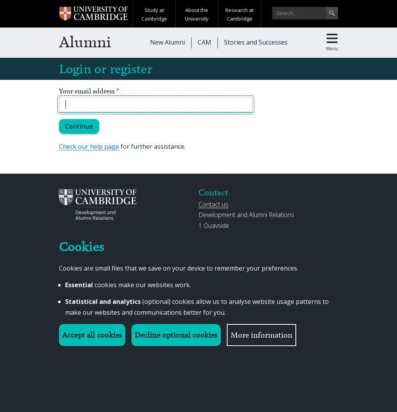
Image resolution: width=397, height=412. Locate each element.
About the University (197, 14)
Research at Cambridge (239, 14)
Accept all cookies (92, 335)
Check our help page (89, 146)
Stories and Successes (256, 42)
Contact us (213, 204)
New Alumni (167, 42)
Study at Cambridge (154, 14)
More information (261, 335)
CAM (204, 42)
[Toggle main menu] (332, 43)
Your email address (89, 91)
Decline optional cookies (176, 335)
